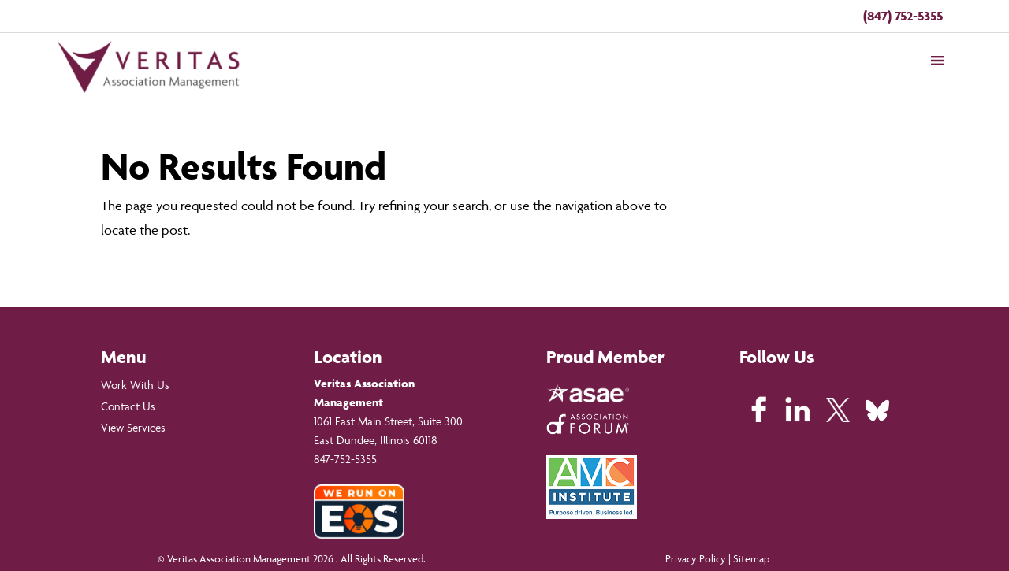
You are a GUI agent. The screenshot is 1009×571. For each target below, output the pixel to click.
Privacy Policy (695, 558)
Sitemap (751, 558)
